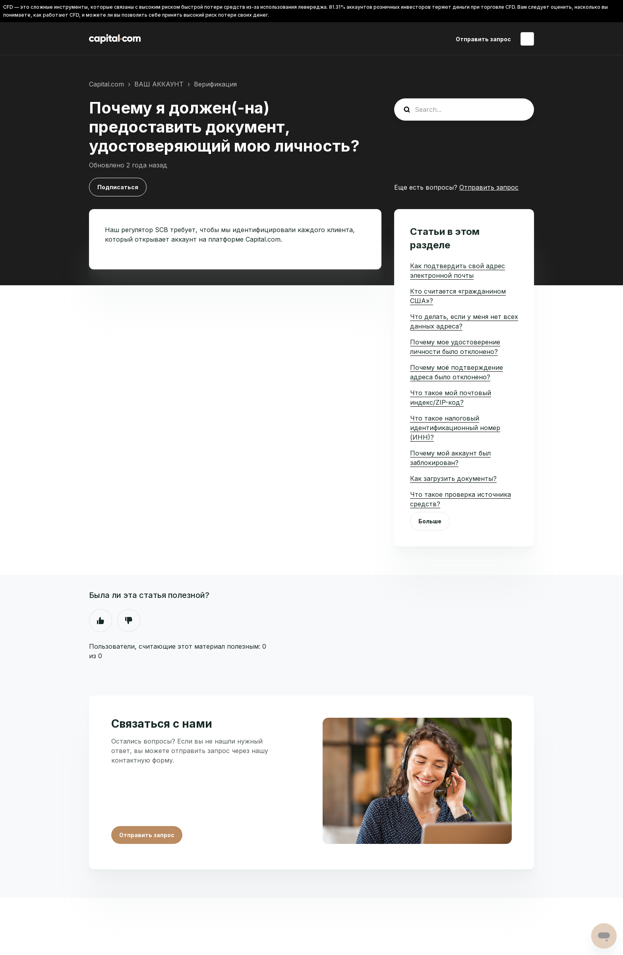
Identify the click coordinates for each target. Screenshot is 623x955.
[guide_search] (464, 109)
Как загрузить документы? (453, 478)
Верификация (215, 84)
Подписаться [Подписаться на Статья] (117, 187)
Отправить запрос (483, 39)
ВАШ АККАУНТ (159, 84)
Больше (429, 521)
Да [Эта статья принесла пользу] (100, 620)
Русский (527, 39)
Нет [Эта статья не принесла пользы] (128, 620)
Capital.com (106, 84)
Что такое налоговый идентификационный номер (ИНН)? (455, 427)
